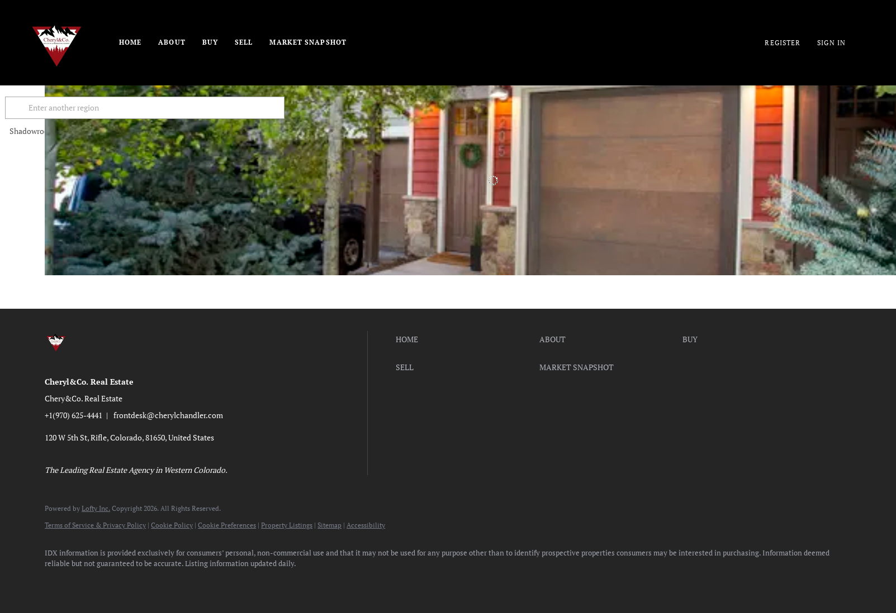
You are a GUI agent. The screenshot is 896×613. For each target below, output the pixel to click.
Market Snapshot (308, 42)
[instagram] (155, 582)
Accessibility (366, 525)
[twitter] (123, 582)
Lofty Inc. (96, 508)
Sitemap (329, 525)
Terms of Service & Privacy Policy (95, 525)
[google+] (252, 582)
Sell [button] (244, 42)
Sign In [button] (831, 43)
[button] (58, 107)
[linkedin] (90, 582)
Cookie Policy (172, 525)
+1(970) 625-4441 (73, 415)
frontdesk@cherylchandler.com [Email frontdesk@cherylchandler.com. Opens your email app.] (168, 415)
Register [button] (782, 43)
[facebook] (58, 582)
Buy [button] (210, 42)
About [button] (172, 42)
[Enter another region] (189, 107)
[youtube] (187, 582)
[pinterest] (220, 582)
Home (130, 42)
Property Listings (286, 525)
